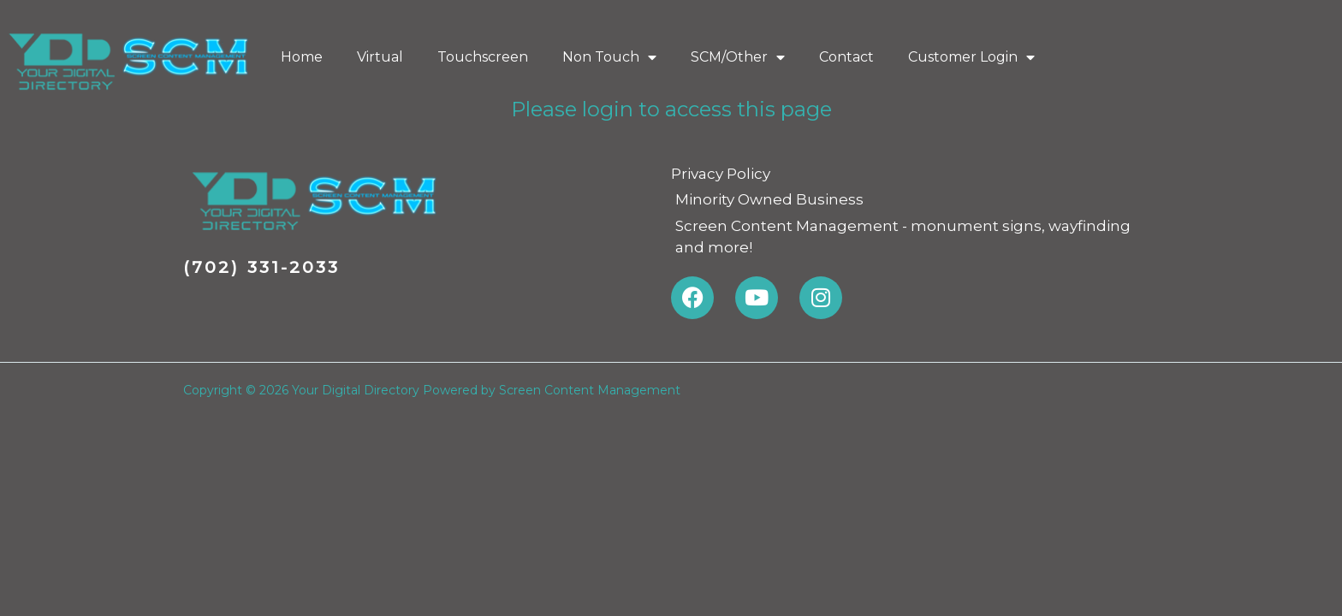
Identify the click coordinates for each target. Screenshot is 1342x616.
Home (302, 57)
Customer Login (971, 57)
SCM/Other (738, 57)
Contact (846, 57)
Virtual (380, 57)
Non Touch (609, 57)
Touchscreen (482, 57)
